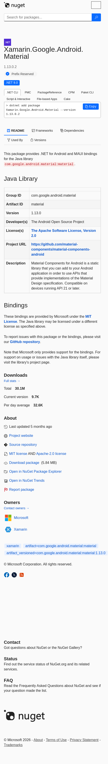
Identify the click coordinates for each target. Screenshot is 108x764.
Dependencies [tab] (72, 130)
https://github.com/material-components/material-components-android (60, 249)
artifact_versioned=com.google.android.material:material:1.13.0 (56, 553)
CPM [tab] (71, 92)
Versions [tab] (38, 140)
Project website (21, 435)
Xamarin (20, 529)
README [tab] (16, 130)
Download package (24, 463)
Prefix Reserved (23, 74)
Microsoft (21, 518)
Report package (21, 489)
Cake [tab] (67, 99)
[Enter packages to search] (48, 17)
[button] (91, 106)
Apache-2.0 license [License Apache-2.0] (51, 454)
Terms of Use (56, 740)
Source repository (23, 445)
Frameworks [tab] (42, 130)
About (38, 740)
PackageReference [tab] (50, 92)
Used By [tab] (15, 140)
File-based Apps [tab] (47, 99)
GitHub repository (25, 342)
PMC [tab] (28, 92)
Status (10, 658)
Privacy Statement (84, 740)
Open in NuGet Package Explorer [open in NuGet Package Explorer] (35, 471)
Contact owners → (16, 508)
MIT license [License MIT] (18, 454)
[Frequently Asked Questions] (8, 680)
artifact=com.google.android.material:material (60, 546)
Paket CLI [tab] (87, 92)
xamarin (13, 546)
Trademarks (13, 745)
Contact (12, 642)
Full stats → (12, 381)
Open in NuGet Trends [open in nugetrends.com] (27, 480)
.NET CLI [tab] (12, 92)
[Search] (96, 17)
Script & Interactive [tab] (18, 99)
